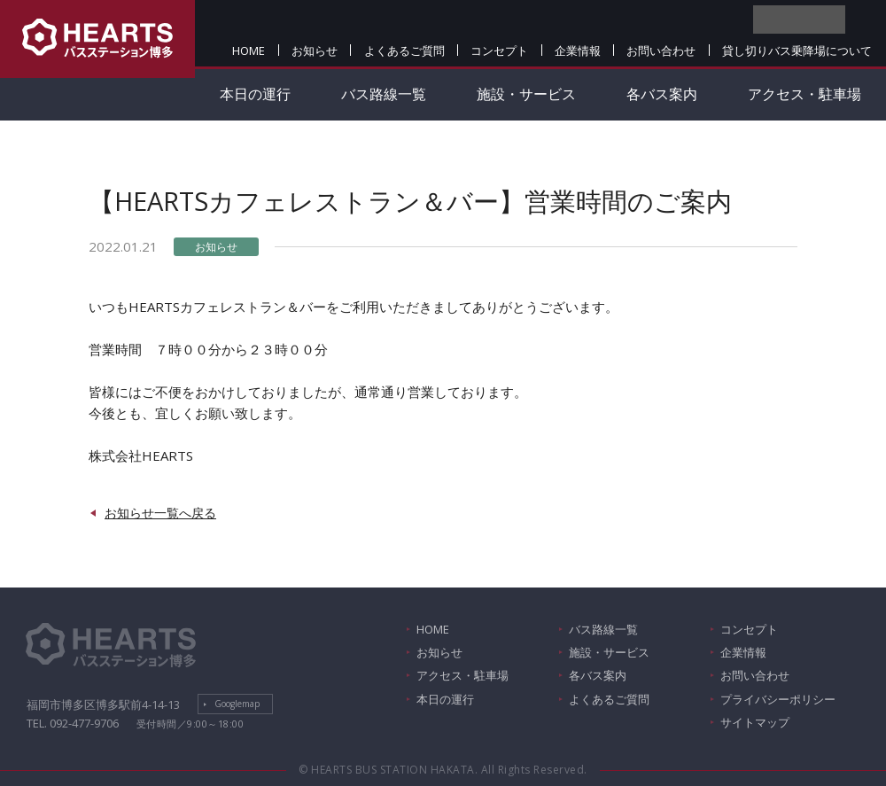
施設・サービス (526, 94)
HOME (248, 50)
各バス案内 (661, 94)
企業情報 (578, 50)
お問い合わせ (661, 50)
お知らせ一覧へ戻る (160, 512)
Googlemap (237, 703)
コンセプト (499, 50)
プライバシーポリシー (777, 699)
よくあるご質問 (404, 50)
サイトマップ (754, 722)
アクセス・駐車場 (804, 94)
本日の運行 (255, 94)
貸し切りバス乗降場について (797, 50)
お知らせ (314, 50)
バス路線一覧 (383, 94)
